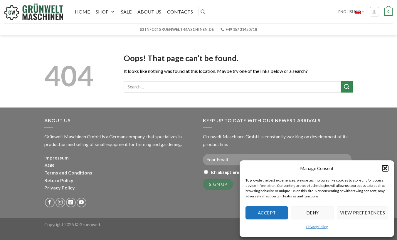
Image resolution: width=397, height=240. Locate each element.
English (351, 11)
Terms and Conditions (68, 172)
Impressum (56, 157)
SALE (126, 11)
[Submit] (347, 87)
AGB (49, 165)
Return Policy (58, 180)
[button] (385, 168)
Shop (105, 11)
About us (149, 11)
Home (82, 11)
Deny (312, 212)
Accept (267, 212)
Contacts (180, 11)
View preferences (362, 212)
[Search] (203, 11)
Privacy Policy (317, 226)
